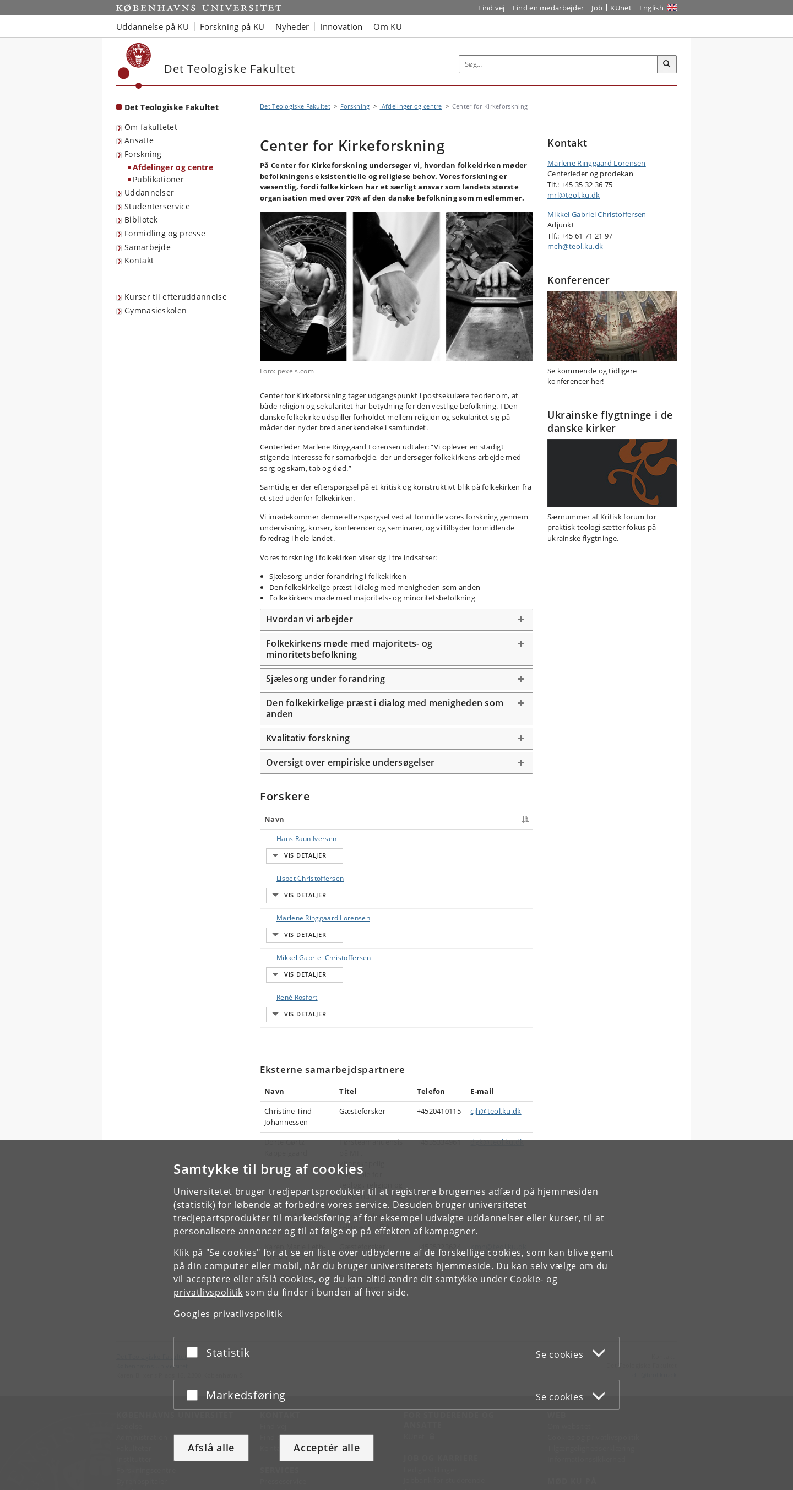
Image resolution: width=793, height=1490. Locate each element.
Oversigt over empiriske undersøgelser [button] (350, 762)
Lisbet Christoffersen (288, 872)
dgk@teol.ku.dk (497, 1090)
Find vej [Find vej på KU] (491, 8)
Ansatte (139, 140)
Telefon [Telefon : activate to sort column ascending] (448, 819)
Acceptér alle (327, 1447)
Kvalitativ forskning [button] (308, 738)
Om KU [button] (387, 26)
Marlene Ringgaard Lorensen (281, 907)
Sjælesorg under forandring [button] (325, 679)
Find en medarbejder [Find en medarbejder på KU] (548, 8)
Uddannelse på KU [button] (152, 26)
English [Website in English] (651, 8)
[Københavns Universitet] (134, 66)
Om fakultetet (150, 127)
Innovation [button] (341, 26)
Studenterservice (157, 206)
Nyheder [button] (292, 26)
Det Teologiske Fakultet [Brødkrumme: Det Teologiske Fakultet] (295, 106)
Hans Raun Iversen (282, 843)
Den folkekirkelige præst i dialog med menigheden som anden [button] (384, 708)
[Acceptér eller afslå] (195, 1352)
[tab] (396, 619)
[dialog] (396, 1315)
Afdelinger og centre (173, 167)
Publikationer (158, 179)
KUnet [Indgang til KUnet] (621, 8)
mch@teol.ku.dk (575, 246)
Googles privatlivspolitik (228, 1314)
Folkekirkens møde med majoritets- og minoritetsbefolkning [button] (349, 648)
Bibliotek (141, 219)
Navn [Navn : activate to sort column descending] (274, 819)
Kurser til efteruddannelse (175, 296)
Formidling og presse (164, 233)
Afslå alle (211, 1447)
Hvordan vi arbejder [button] (309, 619)
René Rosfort (286, 965)
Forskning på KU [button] (232, 26)
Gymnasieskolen (155, 310)
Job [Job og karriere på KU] (596, 8)
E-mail (516, 838)
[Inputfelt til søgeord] (558, 64)
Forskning (143, 154)
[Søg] (667, 64)
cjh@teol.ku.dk (495, 1059)
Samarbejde (147, 247)
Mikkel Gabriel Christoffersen (288, 941)
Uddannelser (149, 192)
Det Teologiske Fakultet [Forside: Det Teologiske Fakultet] (171, 107)
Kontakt (139, 260)
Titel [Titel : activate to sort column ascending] (341, 819)
